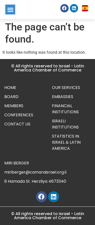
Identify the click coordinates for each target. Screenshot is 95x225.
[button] (10, 9)
